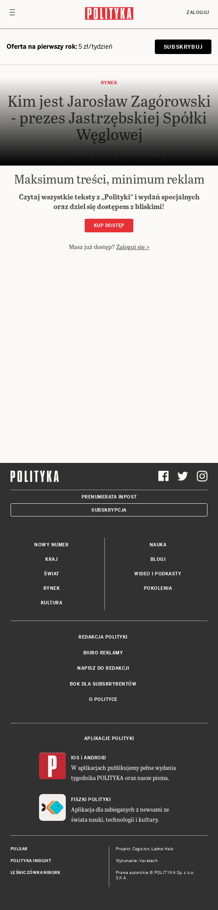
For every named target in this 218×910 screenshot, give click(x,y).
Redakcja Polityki (103, 637)
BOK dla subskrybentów (103, 684)
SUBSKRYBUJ (183, 47)
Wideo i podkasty (157, 574)
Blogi (158, 559)
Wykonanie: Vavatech (137, 860)
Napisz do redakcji (103, 668)
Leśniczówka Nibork (35, 872)
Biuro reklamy (103, 653)
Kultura (52, 603)
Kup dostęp (109, 225)
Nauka (158, 545)
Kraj (51, 559)
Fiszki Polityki (91, 799)
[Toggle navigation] (12, 14)
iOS (75, 758)
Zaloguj (197, 12)
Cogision (141, 849)
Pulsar (19, 849)
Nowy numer (51, 545)
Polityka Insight (31, 860)
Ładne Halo (162, 849)
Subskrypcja (109, 510)
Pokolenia (158, 588)
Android (95, 758)
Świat (51, 574)
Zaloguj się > (133, 246)
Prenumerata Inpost (109, 497)
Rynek (51, 588)
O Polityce (103, 699)
